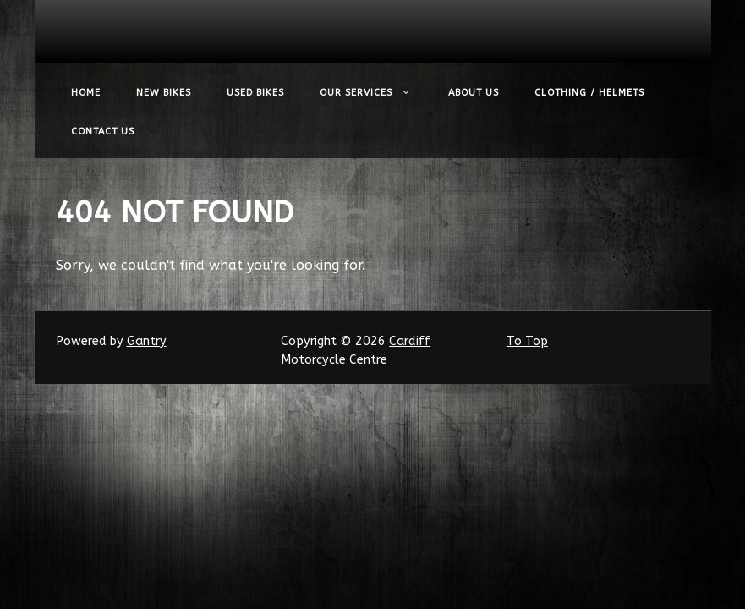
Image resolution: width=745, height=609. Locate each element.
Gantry (147, 341)
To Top (527, 341)
